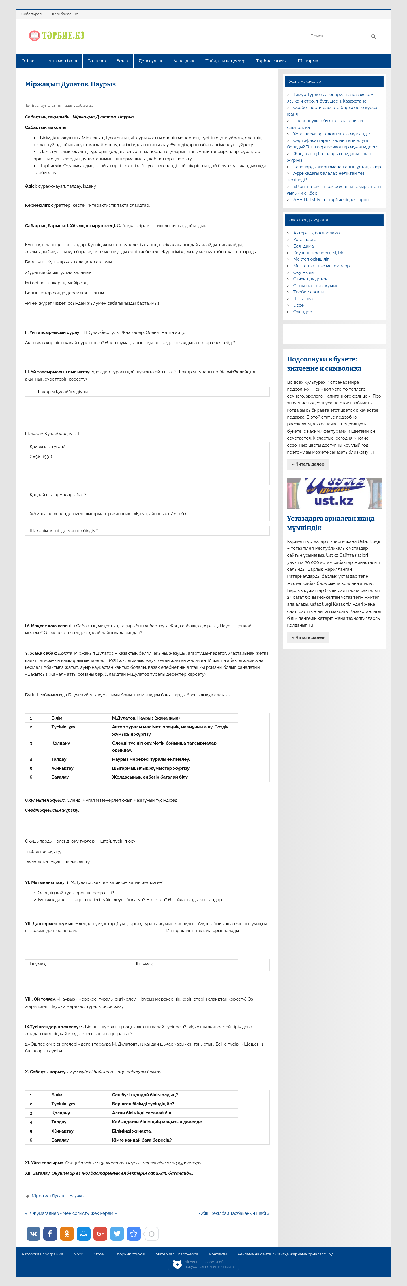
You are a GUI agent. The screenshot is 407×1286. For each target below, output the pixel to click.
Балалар (97, 60)
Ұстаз (122, 60)
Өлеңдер (302, 312)
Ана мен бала (62, 60)
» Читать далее (308, 464)
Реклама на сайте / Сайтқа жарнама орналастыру (285, 1254)
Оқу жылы (303, 272)
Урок (78, 1254)
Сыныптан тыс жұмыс (315, 285)
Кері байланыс (65, 14)
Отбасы (30, 60)
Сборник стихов (130, 1254)
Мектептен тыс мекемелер (321, 265)
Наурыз (77, 1195)
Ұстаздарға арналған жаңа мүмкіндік (331, 134)
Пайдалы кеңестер (225, 60)
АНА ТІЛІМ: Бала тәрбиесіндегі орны (331, 199)
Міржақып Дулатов (49, 1195)
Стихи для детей (310, 279)
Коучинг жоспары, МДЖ (318, 252)
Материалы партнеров (176, 1254)
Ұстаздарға (304, 239)
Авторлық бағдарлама (316, 233)
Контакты (218, 1254)
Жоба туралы (32, 14)
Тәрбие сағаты (271, 60)
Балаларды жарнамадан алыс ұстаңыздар (337, 167)
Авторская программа (42, 1254)
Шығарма (308, 60)
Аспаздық (183, 60)
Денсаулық (150, 60)
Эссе (298, 305)
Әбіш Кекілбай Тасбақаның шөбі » (234, 1213)
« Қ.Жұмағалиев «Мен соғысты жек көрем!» (71, 1213)
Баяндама (303, 246)
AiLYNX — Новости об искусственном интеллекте (209, 1264)
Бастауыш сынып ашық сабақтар (62, 105)
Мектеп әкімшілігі (311, 259)
